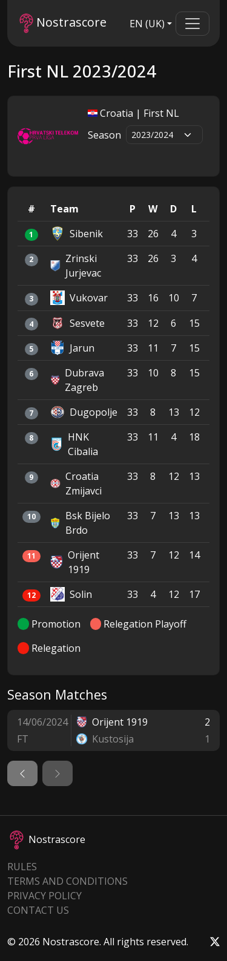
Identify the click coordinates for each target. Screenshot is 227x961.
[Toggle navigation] (192, 23)
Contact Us (38, 910)
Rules (22, 866)
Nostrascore (63, 23)
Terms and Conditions (67, 881)
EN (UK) (147, 23)
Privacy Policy (44, 895)
